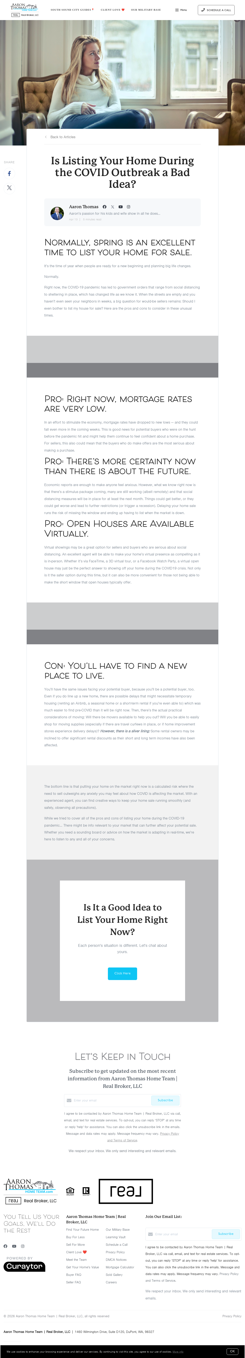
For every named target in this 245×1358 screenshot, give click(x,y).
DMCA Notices (116, 1260)
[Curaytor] (24, 1271)
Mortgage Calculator (120, 1267)
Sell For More (75, 1245)
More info (178, 1351)
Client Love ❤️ (113, 9)
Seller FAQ (73, 1282)
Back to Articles (63, 137)
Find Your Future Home (82, 1230)
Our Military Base (146, 9)
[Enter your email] (111, 1100)
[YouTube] (14, 1246)
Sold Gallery (114, 1275)
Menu (181, 10)
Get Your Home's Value (82, 1267)
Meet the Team (76, 1260)
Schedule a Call (117, 1245)
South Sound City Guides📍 (73, 9)
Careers (111, 1282)
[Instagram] (22, 1246)
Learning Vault (115, 1237)
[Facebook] (5, 1246)
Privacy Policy (115, 1252)
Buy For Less (75, 1237)
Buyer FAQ (73, 1275)
